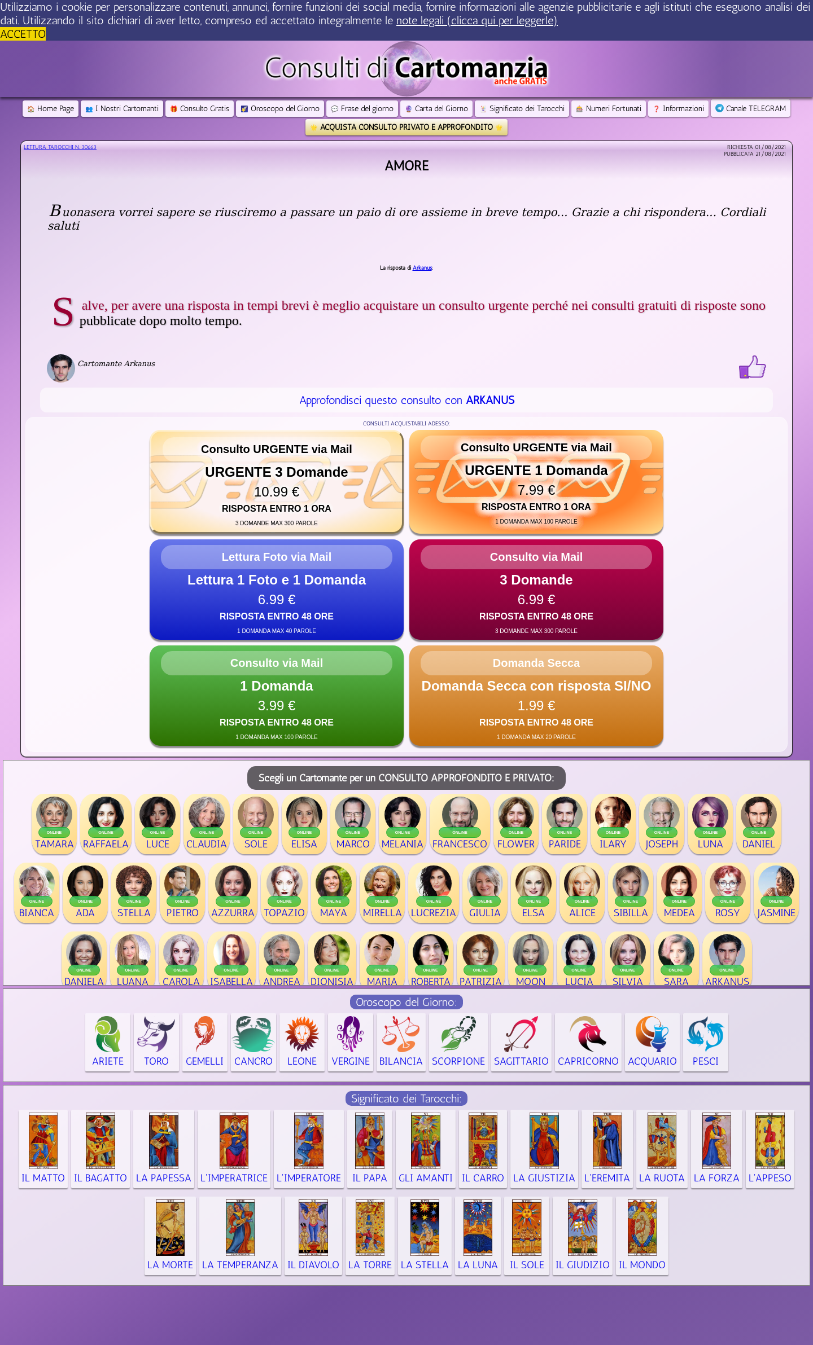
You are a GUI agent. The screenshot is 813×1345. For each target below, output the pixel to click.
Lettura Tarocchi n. (60, 147)
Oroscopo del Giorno (280, 108)
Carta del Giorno (436, 108)
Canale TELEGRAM (750, 108)
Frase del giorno (362, 108)
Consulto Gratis (199, 108)
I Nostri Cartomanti (122, 108)
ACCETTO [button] (23, 34)
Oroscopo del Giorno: (406, 1002)
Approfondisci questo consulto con (406, 400)
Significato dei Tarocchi (522, 108)
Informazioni (678, 108)
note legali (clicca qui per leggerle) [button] (477, 20)
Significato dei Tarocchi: (406, 1098)
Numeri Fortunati (608, 108)
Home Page (50, 108)
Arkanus (422, 268)
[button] (277, 482)
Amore (406, 165)
